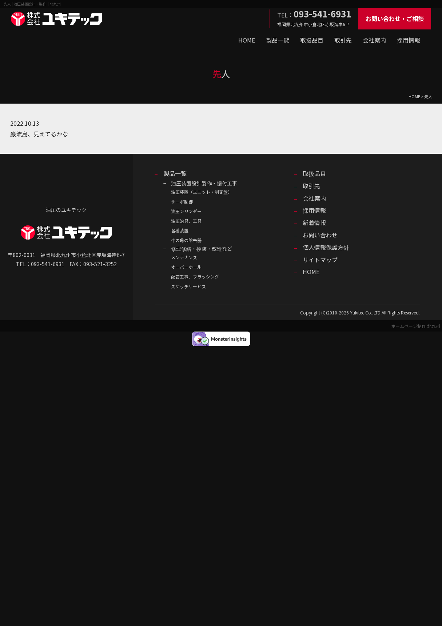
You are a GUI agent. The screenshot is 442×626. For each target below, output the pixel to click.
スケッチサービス (188, 286)
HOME (246, 40)
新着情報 (314, 222)
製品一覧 (277, 40)
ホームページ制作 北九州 (415, 326)
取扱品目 (311, 40)
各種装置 (179, 230)
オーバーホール (186, 267)
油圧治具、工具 (186, 221)
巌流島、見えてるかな (39, 133)
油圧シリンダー (186, 211)
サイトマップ (320, 259)
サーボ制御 (182, 201)
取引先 (343, 40)
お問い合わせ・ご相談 (395, 18)
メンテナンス (184, 257)
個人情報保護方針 (326, 247)
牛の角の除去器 (186, 240)
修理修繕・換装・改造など (201, 248)
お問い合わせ (320, 234)
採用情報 (408, 40)
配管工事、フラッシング (195, 276)
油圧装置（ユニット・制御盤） (201, 192)
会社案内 (374, 40)
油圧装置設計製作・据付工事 (204, 183)
